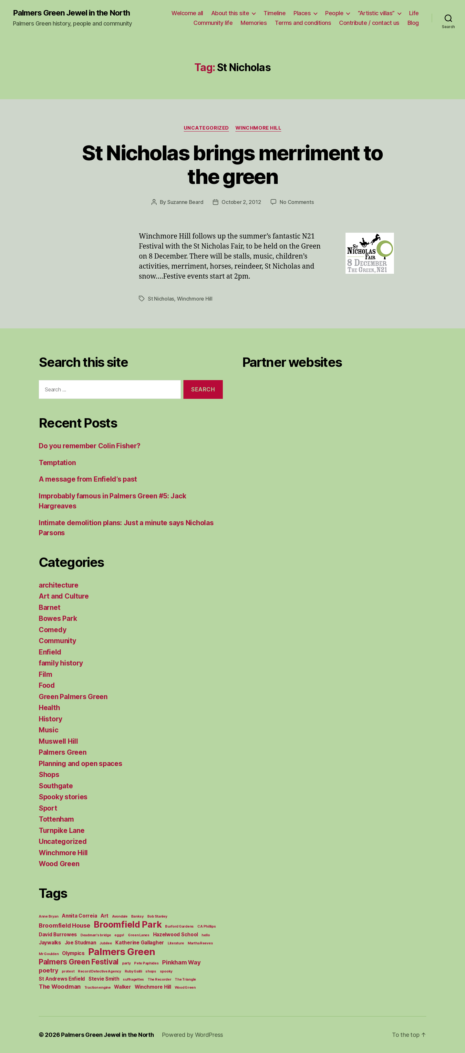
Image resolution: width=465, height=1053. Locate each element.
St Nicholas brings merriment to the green (232, 164)
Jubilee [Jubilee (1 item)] (105, 943)
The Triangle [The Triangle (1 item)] (185, 979)
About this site (230, 13)
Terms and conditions (303, 22)
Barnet (49, 607)
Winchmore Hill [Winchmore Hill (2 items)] (153, 987)
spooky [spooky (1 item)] (166, 971)
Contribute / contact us (369, 22)
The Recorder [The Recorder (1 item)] (159, 979)
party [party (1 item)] (126, 963)
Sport (48, 808)
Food (47, 685)
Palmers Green (63, 752)
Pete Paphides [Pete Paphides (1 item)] (146, 963)
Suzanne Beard (185, 202)
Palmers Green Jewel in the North (71, 13)
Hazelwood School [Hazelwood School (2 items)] (175, 934)
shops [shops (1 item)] (150, 971)
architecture (58, 585)
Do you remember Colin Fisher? (89, 446)
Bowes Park (58, 618)
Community (57, 641)
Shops (49, 775)
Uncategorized (206, 128)
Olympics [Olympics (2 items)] (73, 953)
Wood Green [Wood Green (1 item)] (185, 987)
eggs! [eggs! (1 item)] (119, 935)
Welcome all (187, 13)
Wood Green (59, 864)
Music (48, 730)
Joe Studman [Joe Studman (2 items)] (80, 943)
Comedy (52, 630)
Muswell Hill (58, 741)
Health (49, 708)
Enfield (50, 652)
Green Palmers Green (73, 697)
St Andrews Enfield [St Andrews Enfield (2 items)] (62, 979)
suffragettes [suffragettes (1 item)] (133, 979)
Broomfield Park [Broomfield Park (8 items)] (127, 924)
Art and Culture (64, 596)
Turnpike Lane (62, 830)
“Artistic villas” (376, 13)
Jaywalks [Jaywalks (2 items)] (50, 943)
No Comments (297, 202)
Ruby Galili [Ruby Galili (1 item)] (133, 971)
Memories (254, 22)
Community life (212, 22)
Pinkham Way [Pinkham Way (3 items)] (181, 962)
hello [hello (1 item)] (206, 935)
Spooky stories (63, 797)
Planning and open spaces (80, 764)
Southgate (56, 786)
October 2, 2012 (241, 202)
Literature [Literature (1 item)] (176, 943)
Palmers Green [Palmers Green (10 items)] (122, 951)
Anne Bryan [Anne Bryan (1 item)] (48, 916)
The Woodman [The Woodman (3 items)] (60, 986)
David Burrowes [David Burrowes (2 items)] (58, 934)
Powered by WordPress (192, 1034)
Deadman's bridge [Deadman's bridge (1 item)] (95, 935)
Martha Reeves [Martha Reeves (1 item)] (200, 943)
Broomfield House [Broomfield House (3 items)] (64, 925)
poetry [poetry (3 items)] (48, 970)
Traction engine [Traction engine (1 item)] (97, 987)
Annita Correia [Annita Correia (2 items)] (79, 916)
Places (302, 13)
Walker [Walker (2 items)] (122, 987)
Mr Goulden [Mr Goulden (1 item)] (48, 954)
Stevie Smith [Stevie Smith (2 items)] (103, 979)
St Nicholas (161, 298)
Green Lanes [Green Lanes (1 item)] (139, 935)
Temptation (57, 463)
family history (61, 663)
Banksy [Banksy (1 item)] (137, 916)
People (334, 13)
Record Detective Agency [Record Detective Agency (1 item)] (99, 971)
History (50, 719)
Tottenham (56, 819)
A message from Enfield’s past (88, 479)
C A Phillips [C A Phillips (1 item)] (206, 926)
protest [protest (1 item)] (68, 971)
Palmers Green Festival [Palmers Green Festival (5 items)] (79, 961)
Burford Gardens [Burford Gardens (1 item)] (179, 926)
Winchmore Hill (258, 128)
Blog (413, 22)
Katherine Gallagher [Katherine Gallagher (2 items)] (139, 943)
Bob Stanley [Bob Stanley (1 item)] (157, 916)
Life (414, 13)
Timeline (274, 13)
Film (45, 674)
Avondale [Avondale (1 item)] (120, 916)
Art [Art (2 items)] (104, 916)
